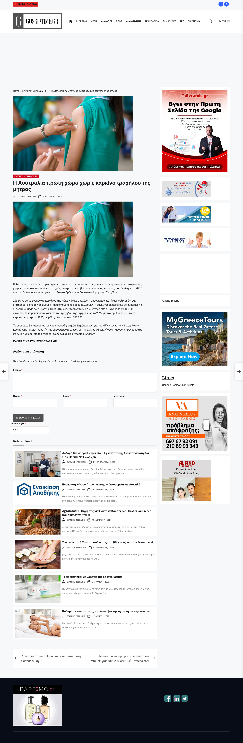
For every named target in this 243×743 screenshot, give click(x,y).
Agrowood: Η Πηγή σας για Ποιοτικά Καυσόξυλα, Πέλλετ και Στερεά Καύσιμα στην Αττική (108, 513)
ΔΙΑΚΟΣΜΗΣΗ (133, 21)
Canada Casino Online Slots (178, 385)
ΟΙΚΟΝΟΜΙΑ (194, 21)
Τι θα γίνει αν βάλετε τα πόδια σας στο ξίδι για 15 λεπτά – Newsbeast (106, 544)
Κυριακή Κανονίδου (76, 462)
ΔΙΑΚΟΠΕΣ (106, 21)
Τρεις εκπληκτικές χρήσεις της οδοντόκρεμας (97, 577)
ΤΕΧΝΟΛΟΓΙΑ (152, 21)
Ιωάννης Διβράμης (27, 196)
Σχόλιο (17, 370)
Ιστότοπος (119, 396)
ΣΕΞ (182, 21)
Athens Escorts (170, 300)
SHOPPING (81, 21)
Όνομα (17, 396)
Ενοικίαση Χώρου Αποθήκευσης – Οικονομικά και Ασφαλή (107, 484)
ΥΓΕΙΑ (94, 21)
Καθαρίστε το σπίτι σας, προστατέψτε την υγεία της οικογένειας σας (102, 613)
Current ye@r (18, 423)
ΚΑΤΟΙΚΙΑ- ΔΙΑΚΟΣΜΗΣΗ (25, 176)
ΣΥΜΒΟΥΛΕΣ (169, 21)
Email (67, 396)
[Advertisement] (121, 57)
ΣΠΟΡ (119, 21)
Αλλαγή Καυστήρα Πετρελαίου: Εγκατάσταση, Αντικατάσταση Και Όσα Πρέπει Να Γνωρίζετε (97, 455)
